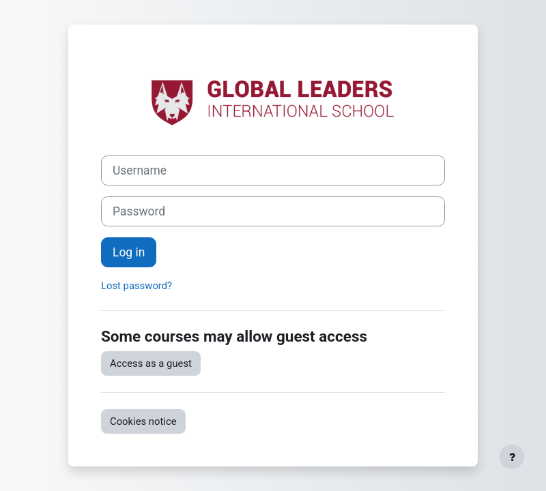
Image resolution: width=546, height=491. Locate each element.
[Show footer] (512, 457)
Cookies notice (143, 421)
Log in (129, 252)
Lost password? (136, 286)
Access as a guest (151, 363)
